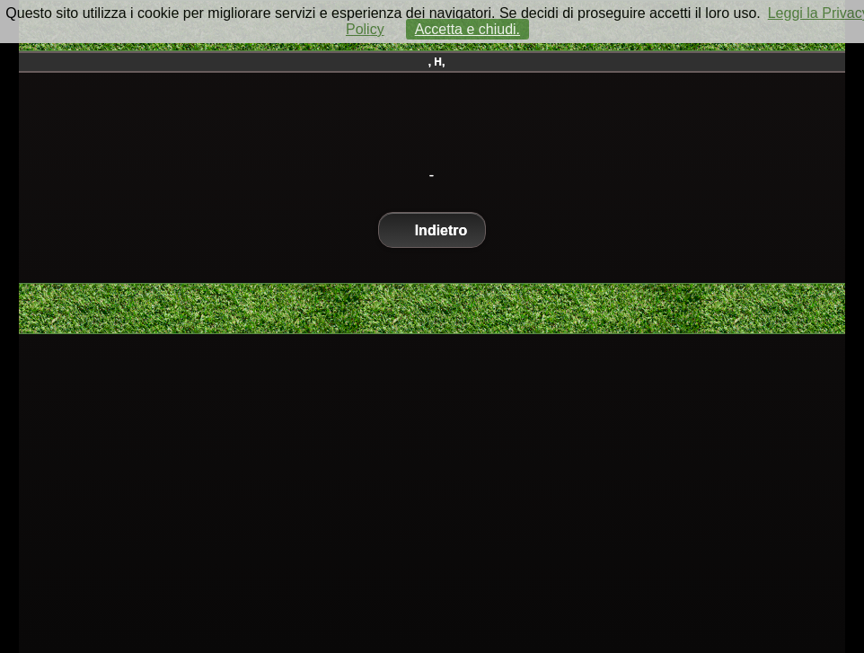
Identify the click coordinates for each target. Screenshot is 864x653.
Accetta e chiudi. (467, 29)
